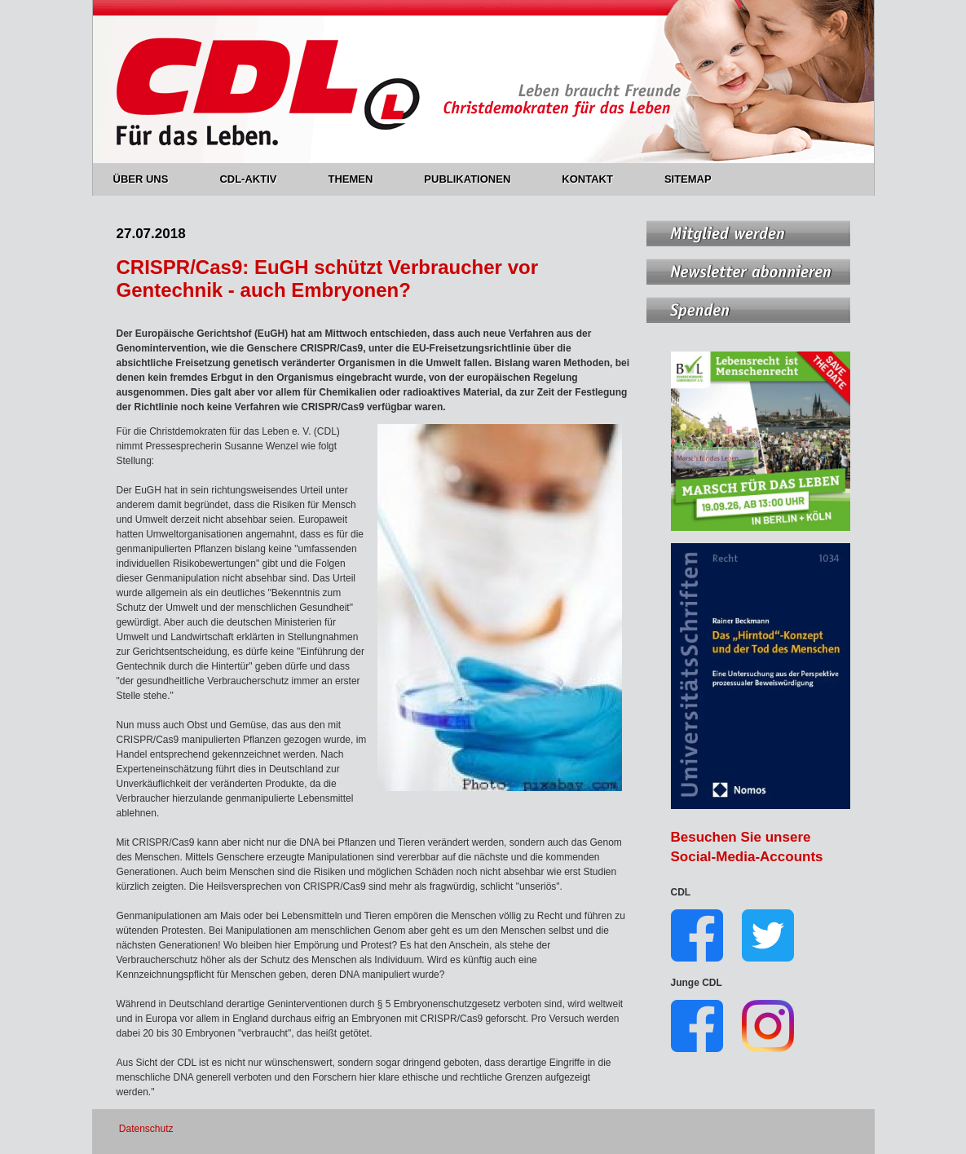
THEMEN (359, 179)
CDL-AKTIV (257, 179)
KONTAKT (597, 179)
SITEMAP (688, 179)
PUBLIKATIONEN (476, 179)
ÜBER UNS (150, 179)
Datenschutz (146, 1128)
